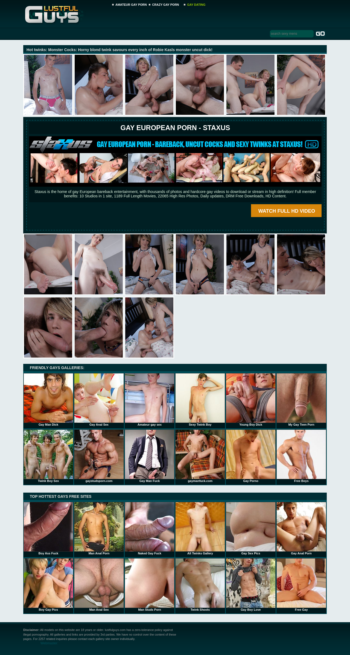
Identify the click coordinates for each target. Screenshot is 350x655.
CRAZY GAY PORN (165, 4)
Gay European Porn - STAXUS (175, 127)
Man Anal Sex (99, 584)
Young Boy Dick (251, 399)
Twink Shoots (200, 584)
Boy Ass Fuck (48, 528)
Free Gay (301, 584)
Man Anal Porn (99, 528)
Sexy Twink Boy (200, 399)
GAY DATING (196, 4)
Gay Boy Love (251, 584)
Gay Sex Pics (251, 528)
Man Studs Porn (149, 584)
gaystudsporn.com (99, 456)
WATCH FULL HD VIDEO (286, 211)
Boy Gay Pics (48, 584)
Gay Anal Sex (99, 399)
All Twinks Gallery (200, 528)
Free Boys (301, 456)
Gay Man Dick (48, 399)
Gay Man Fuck (149, 456)
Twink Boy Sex (48, 456)
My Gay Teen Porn (301, 399)
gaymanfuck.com (200, 456)
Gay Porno (251, 456)
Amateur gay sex (149, 399)
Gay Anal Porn (301, 528)
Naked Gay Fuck (149, 528)
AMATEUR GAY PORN (131, 4)
